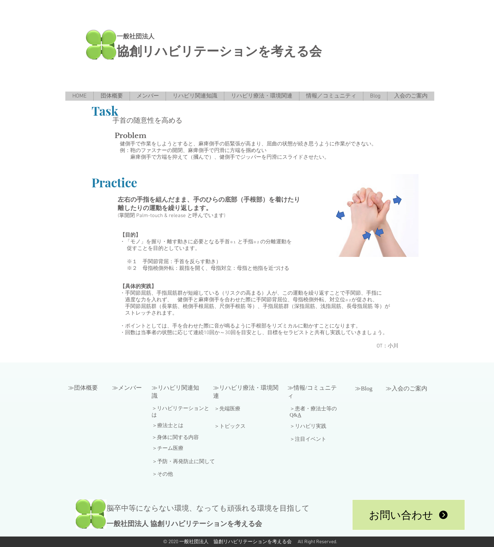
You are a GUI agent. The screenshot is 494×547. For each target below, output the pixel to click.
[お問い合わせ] (408, 514)
